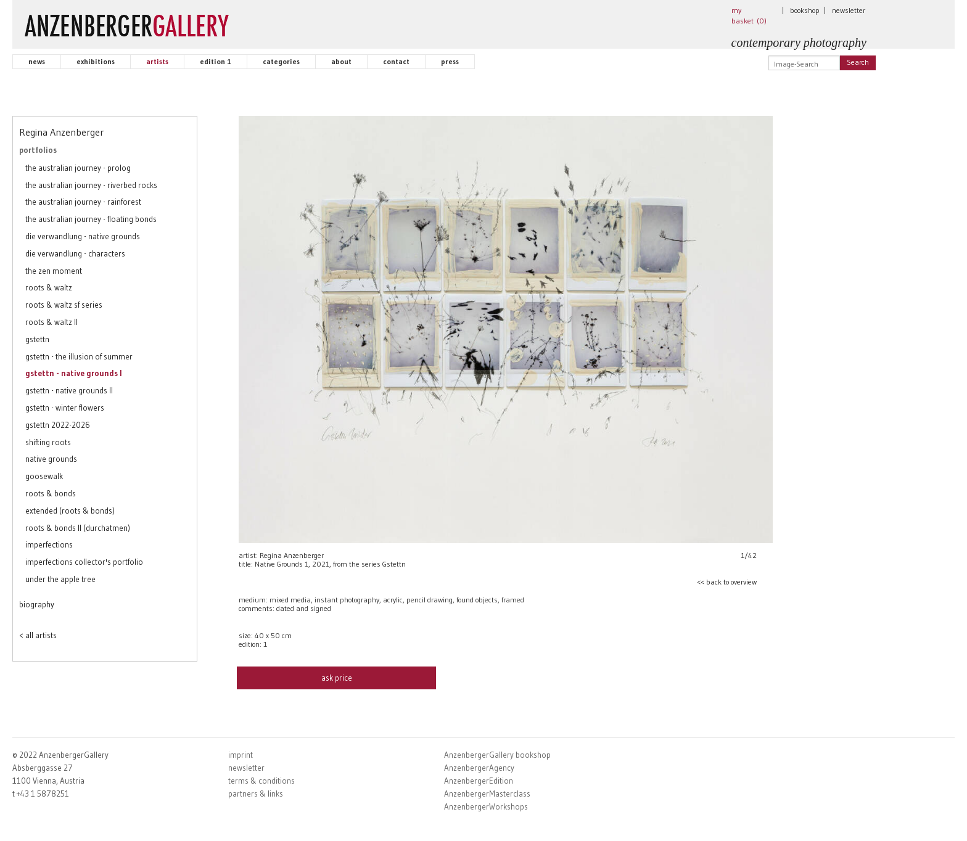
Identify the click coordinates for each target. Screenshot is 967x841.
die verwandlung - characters (75, 253)
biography (36, 604)
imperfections (49, 544)
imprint (240, 755)
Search (858, 62)
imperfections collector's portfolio (84, 562)
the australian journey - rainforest (83, 202)
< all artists (38, 635)
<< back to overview (727, 581)
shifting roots (48, 442)
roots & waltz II (51, 322)
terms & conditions (261, 781)
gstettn (37, 339)
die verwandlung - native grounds (82, 236)
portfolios (38, 150)
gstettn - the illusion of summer (79, 356)
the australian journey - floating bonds (91, 219)
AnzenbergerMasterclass (487, 793)
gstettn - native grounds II (69, 390)
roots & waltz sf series (63, 305)
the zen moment (53, 271)
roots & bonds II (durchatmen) (77, 528)
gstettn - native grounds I (73, 373)
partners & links (255, 793)
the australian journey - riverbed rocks (91, 185)
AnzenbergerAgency (479, 768)
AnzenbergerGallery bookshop (497, 755)
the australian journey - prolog (78, 168)
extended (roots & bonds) (70, 510)
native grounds (51, 459)
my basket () (749, 15)
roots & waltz (48, 287)
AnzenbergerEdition (478, 781)
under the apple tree (60, 579)
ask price (336, 678)
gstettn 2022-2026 (57, 425)
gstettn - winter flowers (64, 407)
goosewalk (44, 476)
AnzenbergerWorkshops (486, 806)
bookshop (805, 10)
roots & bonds (50, 493)
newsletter (848, 10)
